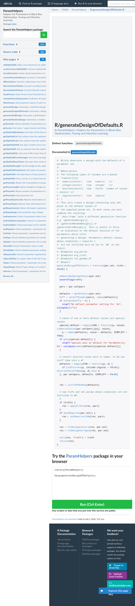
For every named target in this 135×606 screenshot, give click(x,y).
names (82, 297)
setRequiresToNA (80, 416)
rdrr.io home (63, 539)
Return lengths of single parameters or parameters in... (36, 187)
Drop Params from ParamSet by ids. (25, 94)
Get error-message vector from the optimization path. (40, 157)
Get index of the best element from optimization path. (38, 132)
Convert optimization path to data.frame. (34, 69)
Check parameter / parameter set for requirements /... (34, 229)
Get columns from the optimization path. (30, 140)
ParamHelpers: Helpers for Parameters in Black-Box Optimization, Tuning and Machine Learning (88, 131)
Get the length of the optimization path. (30, 166)
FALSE (60, 269)
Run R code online (67, 549)
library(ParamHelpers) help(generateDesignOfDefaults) (92, 483)
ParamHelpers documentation (65, 519)
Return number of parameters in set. (26, 191)
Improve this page (113, 591)
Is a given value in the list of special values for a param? (35, 258)
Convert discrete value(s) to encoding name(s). (34, 90)
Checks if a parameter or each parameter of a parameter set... (43, 220)
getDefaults (81, 293)
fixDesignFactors (78, 427)
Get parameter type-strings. (23, 212)
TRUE (59, 336)
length (69, 300)
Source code (10, 51)
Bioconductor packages (89, 545)
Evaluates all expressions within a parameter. (36, 98)
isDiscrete (74, 367)
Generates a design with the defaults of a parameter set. (42, 111)
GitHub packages (91, 553)
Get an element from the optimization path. (30, 149)
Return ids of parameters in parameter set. (29, 182)
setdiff (73, 297)
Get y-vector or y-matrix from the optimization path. (33, 178)
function (98, 265)
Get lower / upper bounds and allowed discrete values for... (35, 128)
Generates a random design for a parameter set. (36, 119)
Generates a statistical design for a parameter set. (34, 107)
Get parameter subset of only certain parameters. (32, 102)
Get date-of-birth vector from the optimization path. (35, 145)
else (94, 371)
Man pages (9, 59)
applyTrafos (77, 406)
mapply (87, 325)
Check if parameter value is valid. (23, 246)
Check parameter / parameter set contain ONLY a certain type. (35, 262)
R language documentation (65, 545)
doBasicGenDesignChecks (74, 276)
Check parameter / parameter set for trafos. (27, 233)
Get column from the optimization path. (29, 136)
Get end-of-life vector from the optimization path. (34, 153)
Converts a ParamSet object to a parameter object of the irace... (44, 77)
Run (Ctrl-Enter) (92, 504)
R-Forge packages (91, 549)
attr (62, 437)
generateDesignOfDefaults (88, 143)
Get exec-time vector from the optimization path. (36, 161)
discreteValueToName (69, 371)
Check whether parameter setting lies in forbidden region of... (37, 250)
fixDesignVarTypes (79, 430)
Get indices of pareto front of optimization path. (36, 170)
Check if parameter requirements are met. (29, 254)
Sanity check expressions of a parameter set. (31, 73)
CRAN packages (90, 539)
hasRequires (72, 413)
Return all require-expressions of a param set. (32, 208)
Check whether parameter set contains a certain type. (32, 237)
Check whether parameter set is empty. (25, 241)
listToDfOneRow (77, 385)
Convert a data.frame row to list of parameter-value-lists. (36, 81)
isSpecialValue (66, 329)
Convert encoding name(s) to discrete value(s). (34, 86)
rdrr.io (8, 3)
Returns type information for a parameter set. (31, 203)
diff (62, 297)
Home (55, 9)
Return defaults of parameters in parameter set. (31, 123)
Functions (9, 44)
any (67, 339)
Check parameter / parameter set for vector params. (31, 271)
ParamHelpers (79, 455)
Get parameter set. (18, 195)
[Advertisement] (105, 69)
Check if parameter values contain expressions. (32, 216)
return (64, 441)
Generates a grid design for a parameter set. (33, 115)
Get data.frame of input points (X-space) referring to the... (36, 174)
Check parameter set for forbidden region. (29, 225)
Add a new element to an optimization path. (30, 65)
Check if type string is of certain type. (26, 267)
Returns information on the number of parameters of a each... (42, 199)
